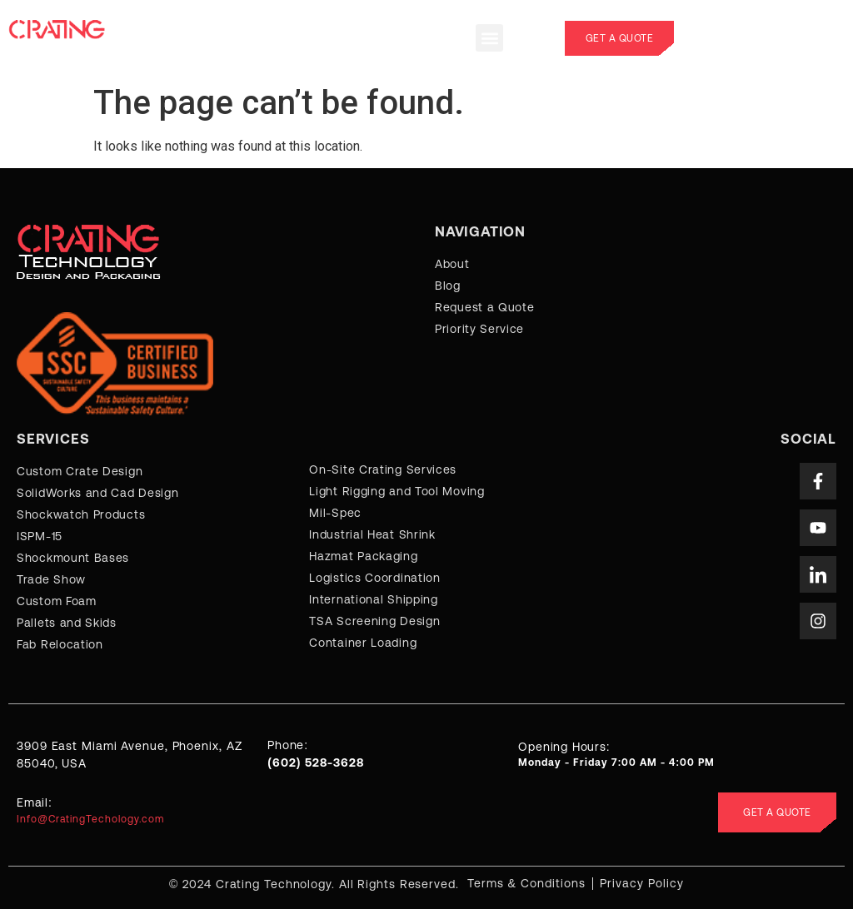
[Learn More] (768, 38)
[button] (489, 38)
